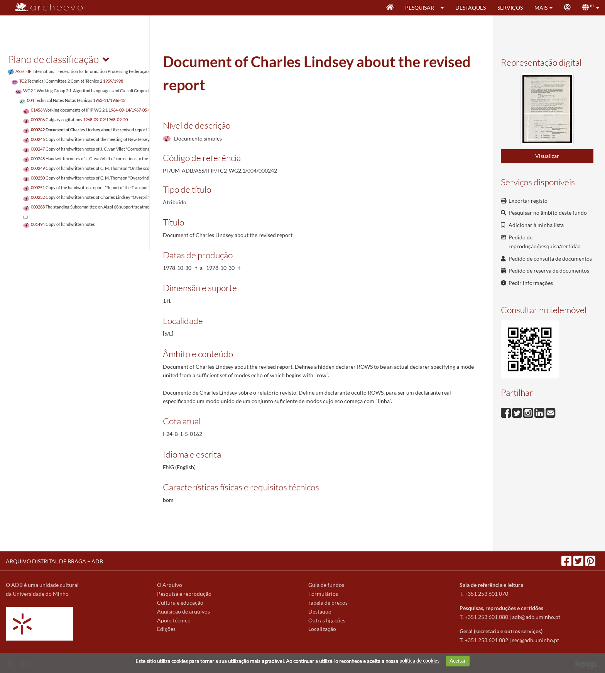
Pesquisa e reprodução (184, 593)
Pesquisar (419, 7)
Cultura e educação (180, 602)
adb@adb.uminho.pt (536, 617)
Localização (322, 629)
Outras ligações (326, 620)
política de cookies (419, 661)
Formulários (323, 593)
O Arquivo (169, 584)
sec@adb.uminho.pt (535, 640)
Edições (166, 629)
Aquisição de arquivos (183, 611)
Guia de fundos (326, 584)
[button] (445, 7)
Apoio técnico (174, 620)
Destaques (470, 7)
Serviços (510, 7)
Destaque (319, 611)
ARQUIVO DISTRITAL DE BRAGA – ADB (54, 561)
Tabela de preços (328, 602)
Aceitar (458, 661)
